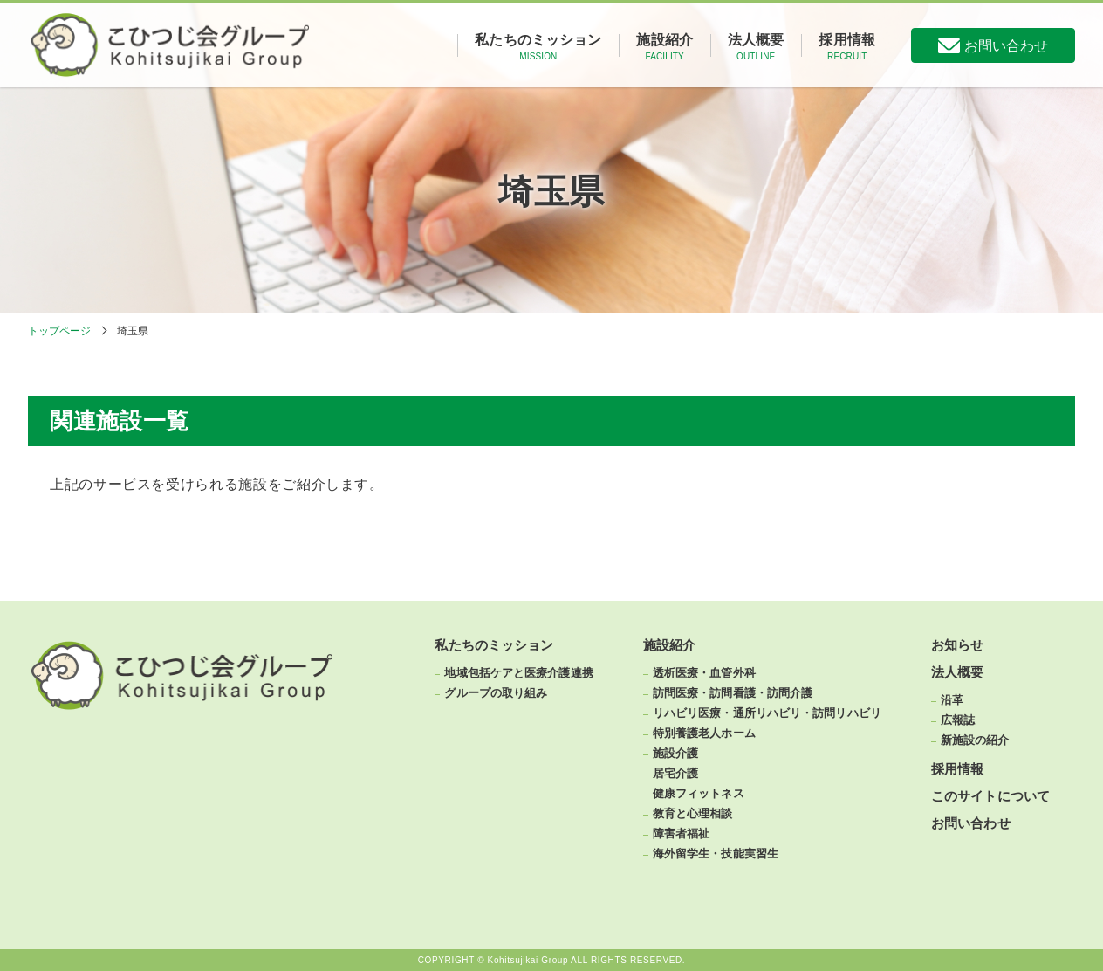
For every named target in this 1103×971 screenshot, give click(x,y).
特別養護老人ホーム (704, 733)
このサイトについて (990, 796)
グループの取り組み (495, 693)
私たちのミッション (538, 46)
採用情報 (847, 46)
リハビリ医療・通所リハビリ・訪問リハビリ (767, 713)
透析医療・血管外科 (704, 673)
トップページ (59, 331)
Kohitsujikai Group (528, 960)
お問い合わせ (1006, 45)
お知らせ (957, 645)
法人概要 (756, 46)
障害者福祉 (681, 834)
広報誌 (958, 720)
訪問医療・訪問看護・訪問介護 (732, 693)
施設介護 (675, 753)
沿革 (952, 700)
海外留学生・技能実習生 (715, 854)
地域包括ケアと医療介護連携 (518, 673)
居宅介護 (675, 774)
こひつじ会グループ (171, 45)
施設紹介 (664, 46)
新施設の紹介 (975, 740)
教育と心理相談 (693, 814)
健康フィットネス (698, 794)
